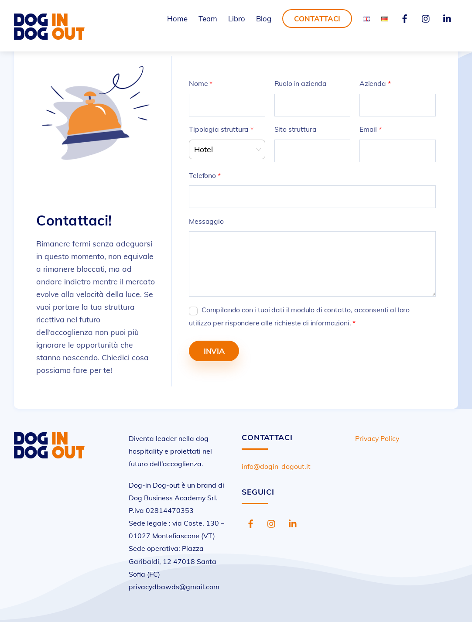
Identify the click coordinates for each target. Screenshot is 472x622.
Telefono (204, 175)
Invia (214, 350)
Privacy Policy (377, 438)
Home (177, 18)
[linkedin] (447, 17)
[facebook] (405, 17)
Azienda (375, 83)
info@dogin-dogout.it (276, 466)
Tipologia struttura (221, 129)
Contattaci (317, 18)
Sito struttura (295, 129)
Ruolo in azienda (300, 83)
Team (207, 18)
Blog (263, 18)
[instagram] (426, 17)
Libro (236, 18)
